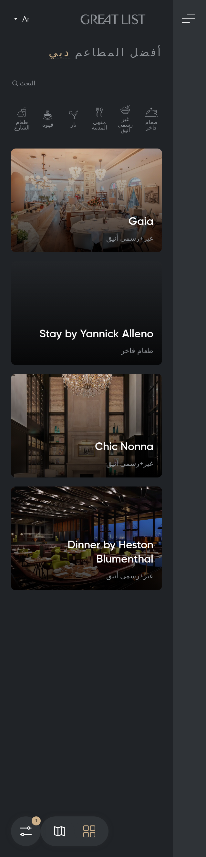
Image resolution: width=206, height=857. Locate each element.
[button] (15, 83)
